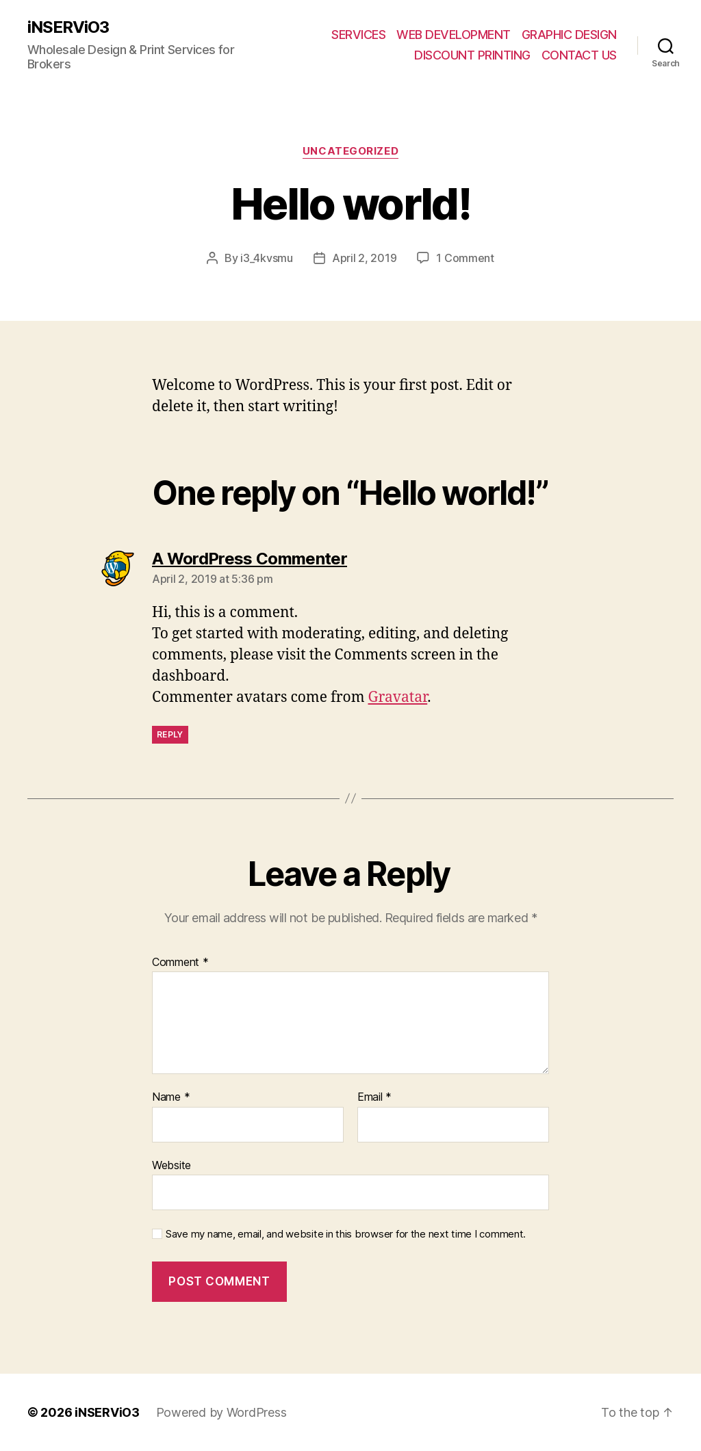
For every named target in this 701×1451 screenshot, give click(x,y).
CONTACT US (579, 55)
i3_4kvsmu (266, 258)
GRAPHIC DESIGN (569, 34)
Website (171, 1165)
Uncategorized (350, 151)
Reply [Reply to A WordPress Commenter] (170, 734)
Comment (180, 962)
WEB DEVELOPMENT (453, 34)
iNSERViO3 (68, 27)
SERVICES (358, 34)
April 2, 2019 (364, 258)
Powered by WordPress (221, 1412)
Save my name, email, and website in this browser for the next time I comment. (346, 1234)
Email (374, 1097)
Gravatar (398, 697)
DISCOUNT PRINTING (472, 55)
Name (171, 1097)
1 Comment (465, 258)
